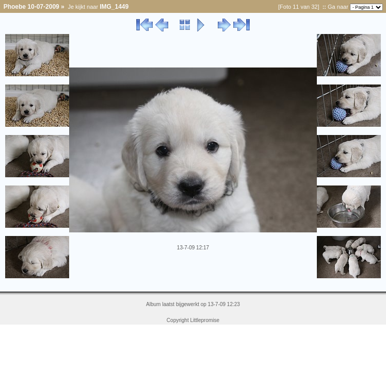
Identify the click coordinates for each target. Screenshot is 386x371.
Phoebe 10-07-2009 (31, 6)
